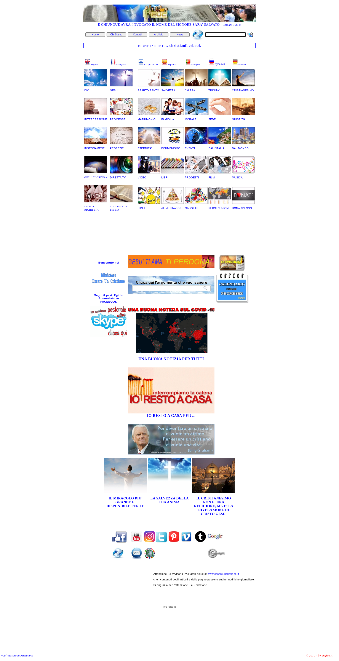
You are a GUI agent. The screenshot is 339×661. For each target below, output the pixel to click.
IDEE (142, 208)
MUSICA (237, 177)
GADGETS (191, 208)
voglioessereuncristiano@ (17, 655)
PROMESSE (118, 119)
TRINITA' (214, 90)
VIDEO (142, 177)
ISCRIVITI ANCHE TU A (153, 46)
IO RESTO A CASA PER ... (171, 415)
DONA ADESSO (242, 208)
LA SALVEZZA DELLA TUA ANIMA (169, 500)
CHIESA (190, 90)
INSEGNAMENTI (95, 148)
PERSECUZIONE (219, 208)
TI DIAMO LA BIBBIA (118, 208)
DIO (86, 90)
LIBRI (164, 177)
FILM (211, 177)
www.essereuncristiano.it (223, 573)
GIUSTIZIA (239, 119)
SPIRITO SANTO (148, 90)
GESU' (114, 90)
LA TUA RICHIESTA (91, 208)
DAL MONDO (240, 148)
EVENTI (190, 148)
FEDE (212, 119)
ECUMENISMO (170, 148)
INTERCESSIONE (95, 119)
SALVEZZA (168, 90)
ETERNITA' (145, 148)
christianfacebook (185, 45)
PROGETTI (192, 177)
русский (220, 64)
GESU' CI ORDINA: (96, 177)
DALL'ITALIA (216, 148)
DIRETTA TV (118, 177)
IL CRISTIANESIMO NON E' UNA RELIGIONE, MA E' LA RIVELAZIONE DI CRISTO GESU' (213, 506)
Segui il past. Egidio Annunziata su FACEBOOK (108, 298)
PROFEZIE (117, 148)
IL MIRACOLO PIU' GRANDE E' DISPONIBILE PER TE (126, 502)
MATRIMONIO (146, 119)
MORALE (191, 119)
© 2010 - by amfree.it (319, 655)
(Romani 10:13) (231, 24)
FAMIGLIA (167, 119)
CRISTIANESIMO (243, 90)
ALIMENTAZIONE (172, 208)
